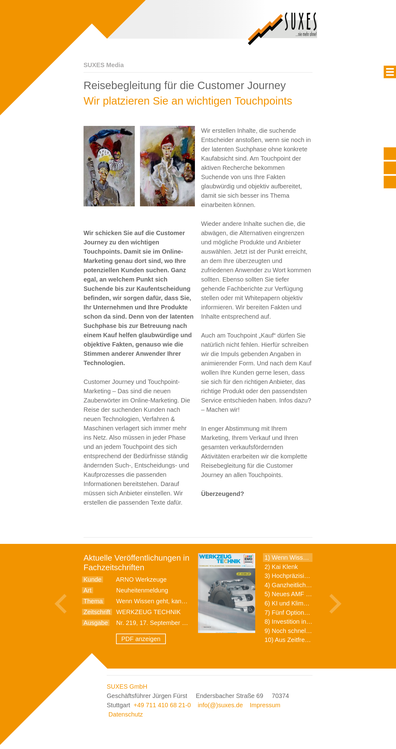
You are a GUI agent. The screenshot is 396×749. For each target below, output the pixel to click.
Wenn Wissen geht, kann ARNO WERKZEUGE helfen (190, 601)
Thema (93, 601)
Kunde (92, 579)
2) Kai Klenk (281, 566)
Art (88, 590)
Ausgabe (96, 623)
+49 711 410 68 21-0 (162, 705)
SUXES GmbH (127, 686)
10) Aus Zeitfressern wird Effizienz (311, 639)
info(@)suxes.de (220, 705)
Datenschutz (126, 714)
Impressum (265, 705)
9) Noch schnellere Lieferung (304, 630)
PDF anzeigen (141, 638)
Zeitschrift (97, 612)
